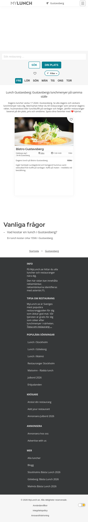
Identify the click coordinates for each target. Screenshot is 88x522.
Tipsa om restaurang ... (39, 326)
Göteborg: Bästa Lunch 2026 (43, 479)
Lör (27, 80)
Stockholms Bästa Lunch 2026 (44, 472)
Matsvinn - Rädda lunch (40, 370)
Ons (60, 80)
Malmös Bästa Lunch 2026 (42, 486)
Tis (53, 80)
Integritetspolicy (40, 510)
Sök (34, 65)
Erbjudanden (35, 384)
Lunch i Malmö (36, 356)
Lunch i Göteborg (37, 349)
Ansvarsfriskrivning (40, 515)
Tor (69, 80)
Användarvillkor (40, 505)
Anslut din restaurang (39, 402)
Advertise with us (37, 440)
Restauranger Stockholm (41, 363)
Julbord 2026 (35, 377)
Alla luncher (34, 458)
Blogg (31, 465)
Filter (52, 73)
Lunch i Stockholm (38, 342)
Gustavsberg (52, 251)
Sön (36, 80)
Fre (18, 80)
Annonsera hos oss (38, 433)
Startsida (34, 251)
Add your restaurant (39, 409)
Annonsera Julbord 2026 (41, 416)
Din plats (51, 65)
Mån (45, 80)
